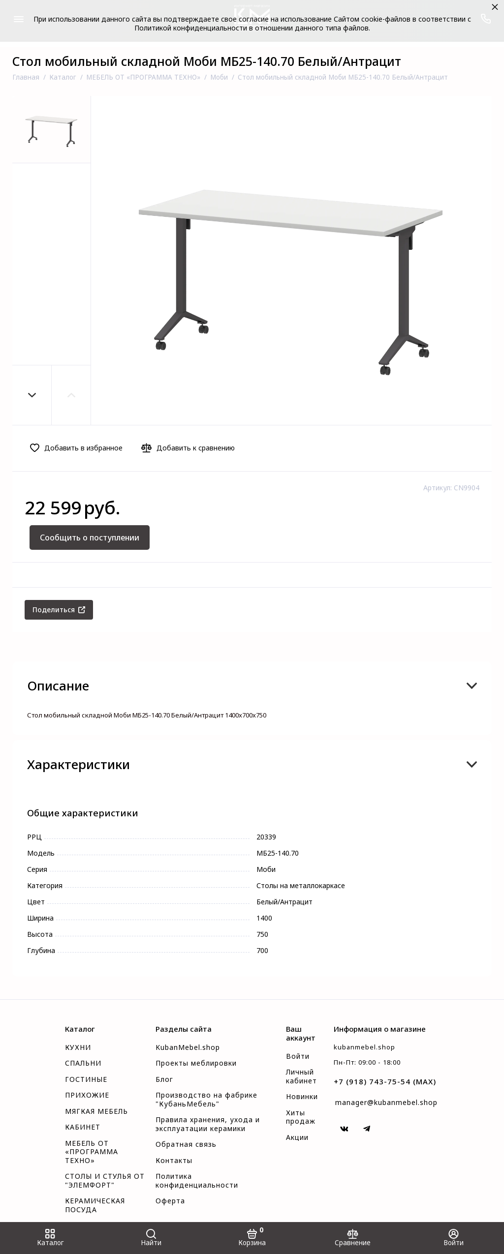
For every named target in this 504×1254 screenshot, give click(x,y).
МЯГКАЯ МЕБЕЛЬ (96, 1111)
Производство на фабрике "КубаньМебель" (206, 1099)
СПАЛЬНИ (83, 1063)
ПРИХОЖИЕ (87, 1095)
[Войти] (453, 1238)
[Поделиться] (59, 610)
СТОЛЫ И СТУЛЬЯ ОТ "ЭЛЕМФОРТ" (105, 1181)
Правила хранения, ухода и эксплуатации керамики (208, 1124)
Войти (298, 1056)
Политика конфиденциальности (197, 1181)
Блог (164, 1079)
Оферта (170, 1200)
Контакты (174, 1160)
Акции (297, 1137)
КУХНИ (78, 1047)
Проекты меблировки (196, 1063)
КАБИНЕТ (82, 1127)
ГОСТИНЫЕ (86, 1079)
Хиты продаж (300, 1117)
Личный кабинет (301, 1076)
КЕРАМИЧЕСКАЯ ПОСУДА (95, 1205)
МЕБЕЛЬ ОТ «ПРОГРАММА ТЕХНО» (91, 1152)
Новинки (302, 1096)
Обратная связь (186, 1144)
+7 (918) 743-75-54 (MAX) (385, 1081)
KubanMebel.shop (188, 1047)
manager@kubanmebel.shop (386, 1102)
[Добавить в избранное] (79, 448)
